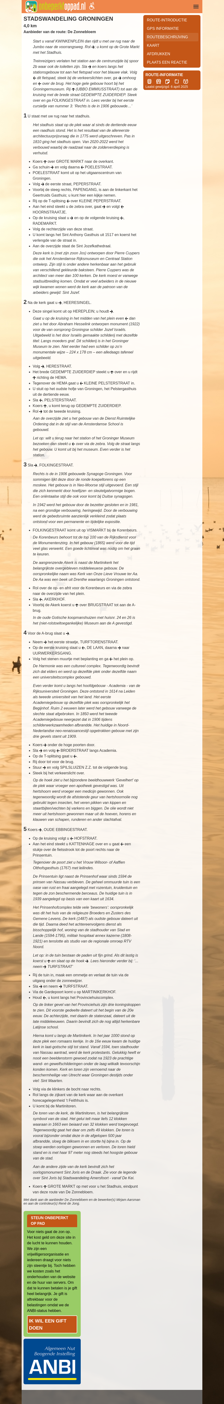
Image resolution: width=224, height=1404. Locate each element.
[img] (196, 6)
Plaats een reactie (167, 62)
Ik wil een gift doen (48, 1324)
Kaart (153, 45)
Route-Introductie (167, 20)
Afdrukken (158, 54)
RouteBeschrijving (167, 37)
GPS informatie (163, 29)
